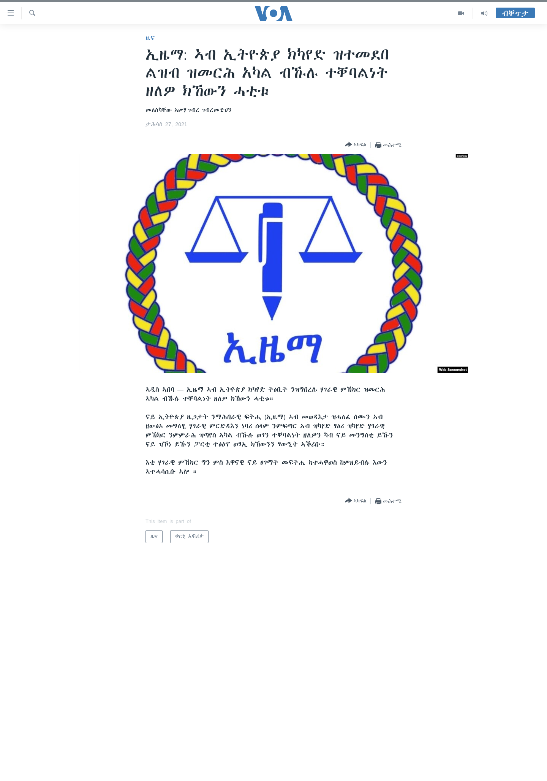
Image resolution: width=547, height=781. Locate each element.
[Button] (356, 144)
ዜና (150, 38)
